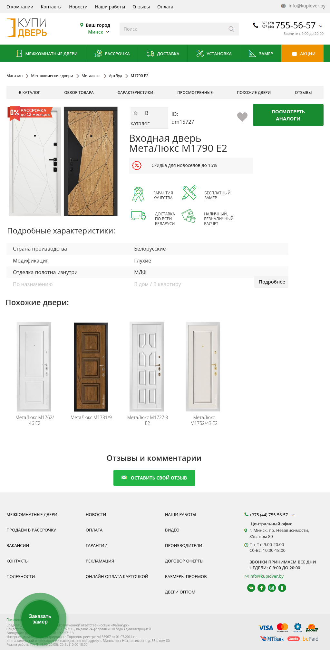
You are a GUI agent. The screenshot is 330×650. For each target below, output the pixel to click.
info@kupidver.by (303, 6)
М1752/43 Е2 (204, 420)
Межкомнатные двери (46, 54)
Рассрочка (112, 54)
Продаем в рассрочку (31, 530)
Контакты (51, 7)
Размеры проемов (186, 576)
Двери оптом (180, 592)
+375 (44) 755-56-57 (272, 515)
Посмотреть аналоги (288, 115)
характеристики (135, 92)
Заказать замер (40, 619)
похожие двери (254, 92)
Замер (260, 54)
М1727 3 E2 (147, 420)
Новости (78, 7)
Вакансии (17, 545)
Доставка (163, 54)
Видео (172, 530)
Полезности (20, 576)
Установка (214, 54)
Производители (183, 545)
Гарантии (97, 545)
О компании (20, 7)
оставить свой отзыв (154, 478)
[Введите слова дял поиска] (172, 29)
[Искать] (231, 29)
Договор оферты (184, 561)
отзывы (303, 92)
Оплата (165, 7)
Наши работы (110, 7)
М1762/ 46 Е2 (34, 420)
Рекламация (100, 561)
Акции (302, 54)
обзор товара (79, 92)
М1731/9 (91, 417)
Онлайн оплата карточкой (117, 576)
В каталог (29, 92)
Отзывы (141, 7)
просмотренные (195, 92)
